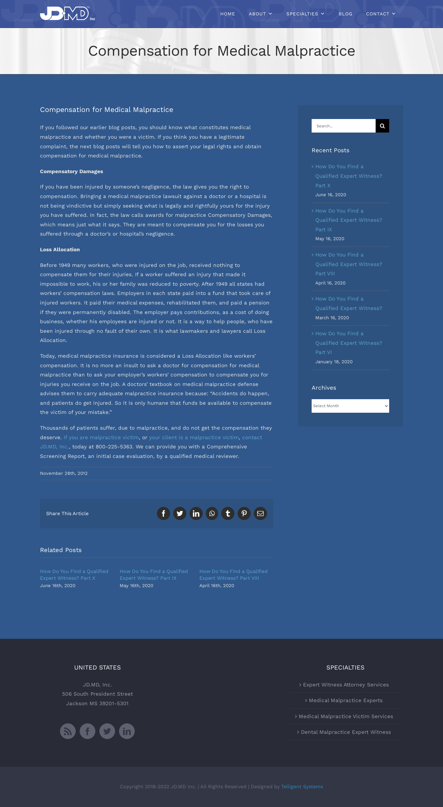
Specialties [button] (302, 14)
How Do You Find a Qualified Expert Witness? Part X (348, 175)
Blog (346, 14)
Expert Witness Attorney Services (346, 685)
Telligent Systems (302, 786)
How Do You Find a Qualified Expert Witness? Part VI (348, 342)
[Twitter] (107, 731)
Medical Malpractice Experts (346, 700)
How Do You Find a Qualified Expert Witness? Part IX (348, 220)
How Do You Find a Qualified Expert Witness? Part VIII (348, 264)
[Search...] (344, 126)
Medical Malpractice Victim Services (346, 716)
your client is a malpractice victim (194, 437)
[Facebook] (87, 731)
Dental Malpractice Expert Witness (346, 732)
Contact (377, 14)
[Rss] (68, 731)
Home (227, 14)
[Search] (382, 126)
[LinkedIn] (127, 731)
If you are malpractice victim (101, 437)
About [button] (257, 14)
